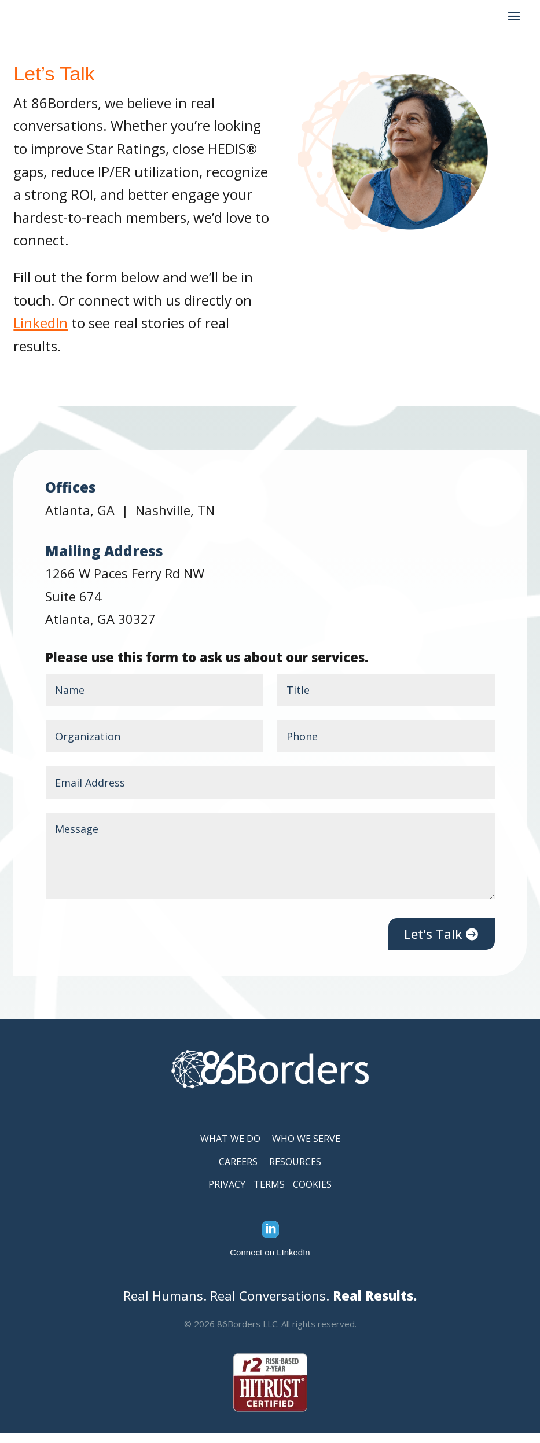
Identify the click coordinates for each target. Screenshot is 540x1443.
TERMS (269, 1194)
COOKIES (312, 1194)
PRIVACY (226, 1194)
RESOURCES (295, 1171)
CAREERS (238, 1171)
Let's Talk (433, 943)
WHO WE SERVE (306, 1148)
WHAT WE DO (230, 1148)
